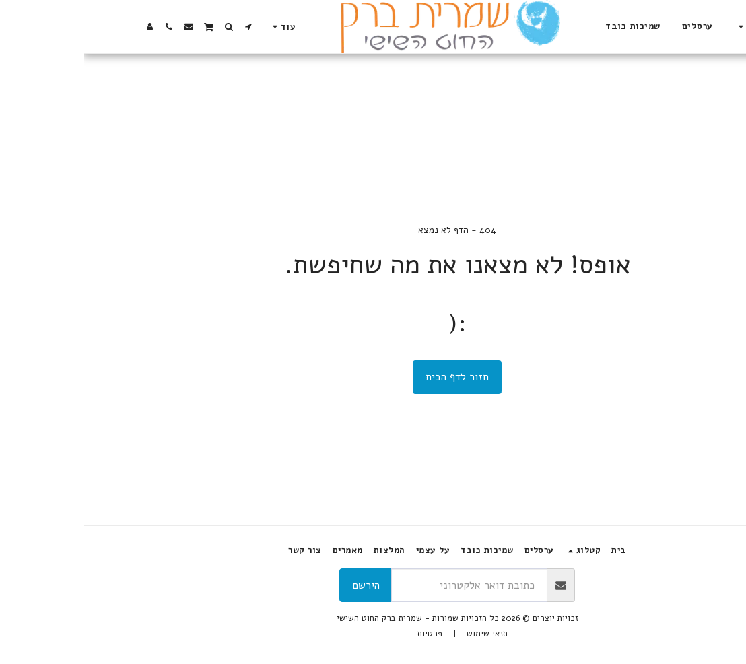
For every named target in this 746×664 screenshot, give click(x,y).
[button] (171, 26)
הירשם (282, 585)
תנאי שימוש (402, 634)
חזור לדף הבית (373, 377)
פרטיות (345, 634)
